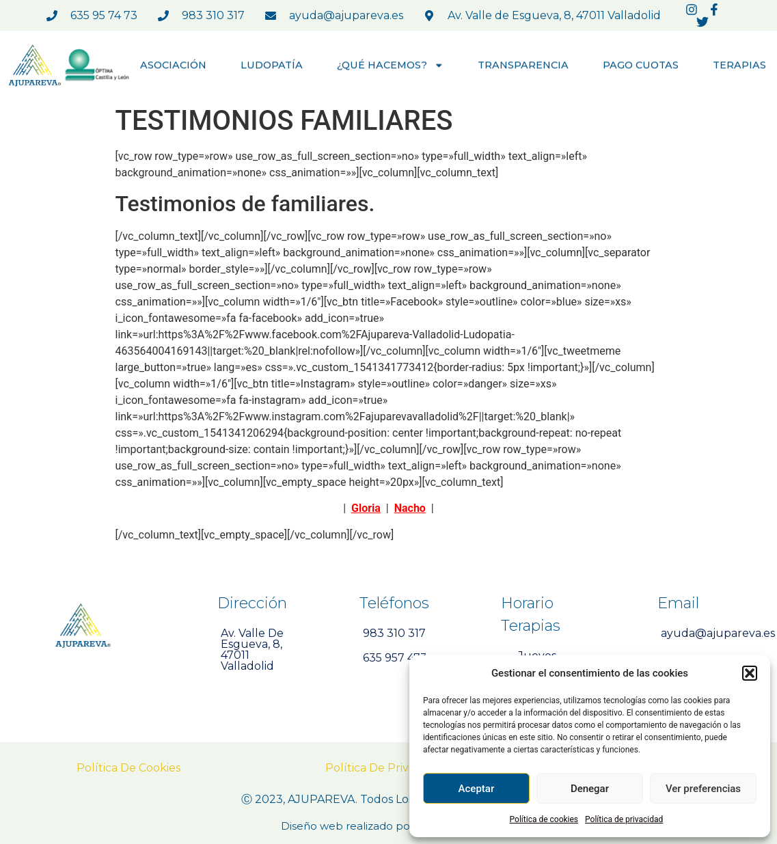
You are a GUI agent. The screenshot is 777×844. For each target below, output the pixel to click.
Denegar (590, 788)
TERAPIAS (739, 66)
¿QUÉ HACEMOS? (390, 66)
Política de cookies (544, 819)
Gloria (366, 508)
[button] (749, 673)
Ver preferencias (703, 788)
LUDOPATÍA (272, 66)
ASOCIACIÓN (173, 66)
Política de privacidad (624, 819)
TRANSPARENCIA (523, 66)
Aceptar (477, 788)
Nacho (410, 508)
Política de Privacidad (384, 767)
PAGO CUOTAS (641, 66)
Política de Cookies (128, 767)
